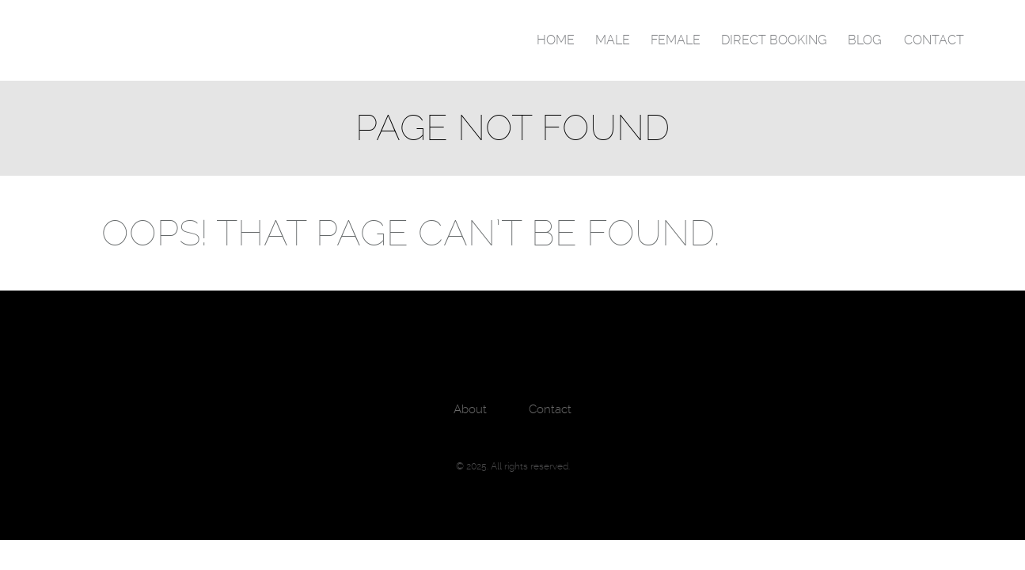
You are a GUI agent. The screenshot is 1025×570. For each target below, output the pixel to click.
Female (675, 40)
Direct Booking (774, 40)
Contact (934, 40)
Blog (865, 40)
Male (612, 40)
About (470, 409)
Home (556, 40)
